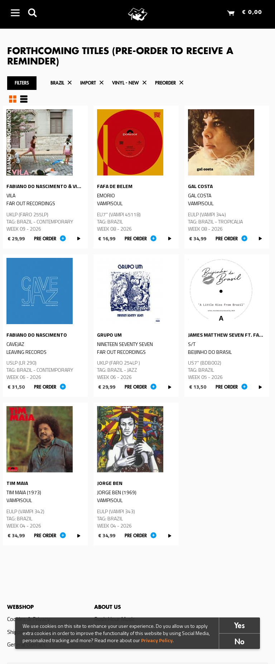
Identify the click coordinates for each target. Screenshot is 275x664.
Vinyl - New (125, 83)
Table (23, 99)
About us (107, 607)
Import (88, 83)
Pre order (45, 239)
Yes (239, 626)
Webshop (20, 607)
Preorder (165, 83)
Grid (12, 99)
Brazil (57, 83)
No (240, 642)
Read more (45, 177)
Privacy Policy (157, 640)
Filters (22, 83)
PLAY (79, 238)
